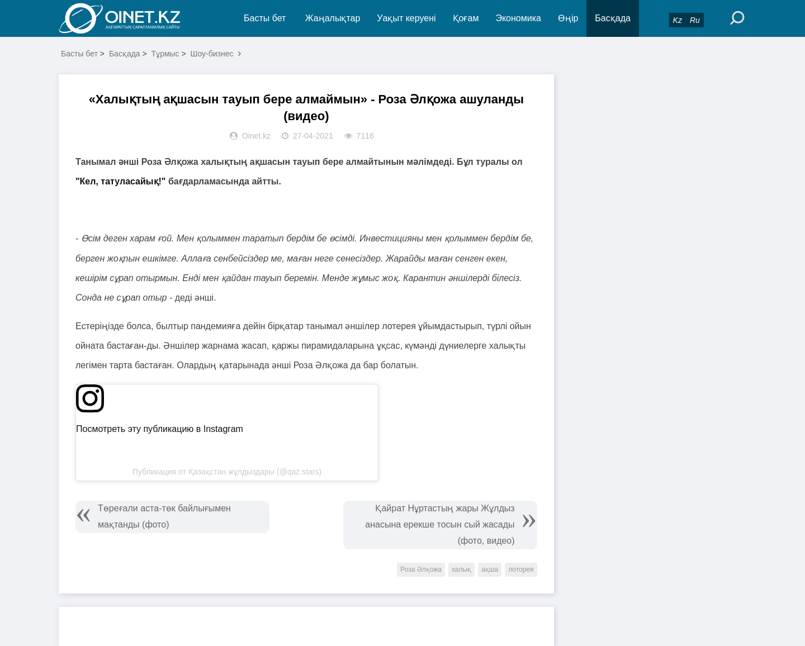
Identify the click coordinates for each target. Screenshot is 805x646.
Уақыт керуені (406, 18)
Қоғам (466, 18)
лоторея (520, 569)
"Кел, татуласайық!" (120, 181)
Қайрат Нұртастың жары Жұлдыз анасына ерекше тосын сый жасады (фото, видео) (439, 524)
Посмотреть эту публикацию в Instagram (159, 429)
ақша (489, 569)
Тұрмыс (165, 53)
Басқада (613, 18)
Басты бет (265, 18)
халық (461, 569)
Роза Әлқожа (421, 569)
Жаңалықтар (333, 18)
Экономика (518, 18)
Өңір (568, 18)
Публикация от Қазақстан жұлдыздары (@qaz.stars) (226, 471)
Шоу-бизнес (212, 53)
